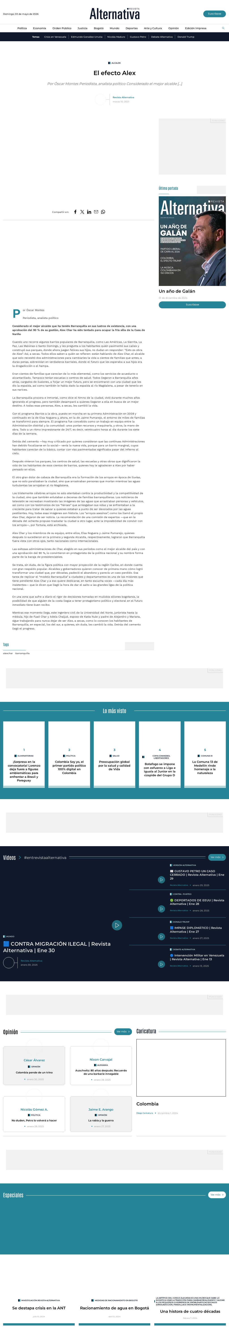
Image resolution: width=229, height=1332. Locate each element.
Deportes (132, 28)
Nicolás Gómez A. (34, 1109)
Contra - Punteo (182, 894)
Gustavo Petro (138, 36)
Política (22, 28)
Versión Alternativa (184, 865)
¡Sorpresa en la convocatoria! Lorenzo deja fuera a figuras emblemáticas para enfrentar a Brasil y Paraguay (24, 771)
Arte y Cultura (153, 28)
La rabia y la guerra (101, 1120)
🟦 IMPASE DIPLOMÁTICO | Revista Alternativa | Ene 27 (196, 929)
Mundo (114, 28)
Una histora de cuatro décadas (190, 1311)
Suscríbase (214, 13)
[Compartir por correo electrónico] (96, 212)
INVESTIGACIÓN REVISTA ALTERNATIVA (40, 1300)
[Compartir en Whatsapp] (103, 212)
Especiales (13, 1194)
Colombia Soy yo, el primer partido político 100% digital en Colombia (69, 767)
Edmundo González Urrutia (86, 36)
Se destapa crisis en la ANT (39, 1308)
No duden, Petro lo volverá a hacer (34, 1120)
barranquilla (22, 653)
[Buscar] (223, 28)
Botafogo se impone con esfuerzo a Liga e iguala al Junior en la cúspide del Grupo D (160, 769)
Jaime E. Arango (101, 1109)
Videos (9, 857)
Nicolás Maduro (116, 36)
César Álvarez (34, 1060)
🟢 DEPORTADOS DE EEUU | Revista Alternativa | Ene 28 (197, 902)
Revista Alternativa (123, 97)
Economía (39, 28)
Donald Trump (186, 36)
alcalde (116, 63)
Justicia (82, 28)
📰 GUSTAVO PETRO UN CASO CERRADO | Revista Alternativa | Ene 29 (197, 874)
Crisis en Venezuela (55, 36)
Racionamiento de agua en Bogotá (114, 1308)
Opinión (173, 28)
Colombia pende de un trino (34, 1072)
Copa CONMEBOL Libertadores (161, 757)
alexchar (8, 653)
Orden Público (62, 28)
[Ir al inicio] (115, 14)
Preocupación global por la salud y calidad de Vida (114, 765)
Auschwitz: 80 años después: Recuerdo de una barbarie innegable (101, 1072)
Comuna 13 (206, 756)
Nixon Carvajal (101, 1059)
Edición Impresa (195, 28)
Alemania (102, 1065)
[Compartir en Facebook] (75, 212)
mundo (10, 936)
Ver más (217, 857)
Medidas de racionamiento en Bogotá (116, 1300)
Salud (116, 756)
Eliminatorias (25, 756)
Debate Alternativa (162, 36)
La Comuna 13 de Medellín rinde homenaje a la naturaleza (205, 767)
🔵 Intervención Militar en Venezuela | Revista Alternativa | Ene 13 (197, 957)
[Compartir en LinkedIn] (89, 212)
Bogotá (99, 28)
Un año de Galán (177, 291)
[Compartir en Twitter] (82, 212)
